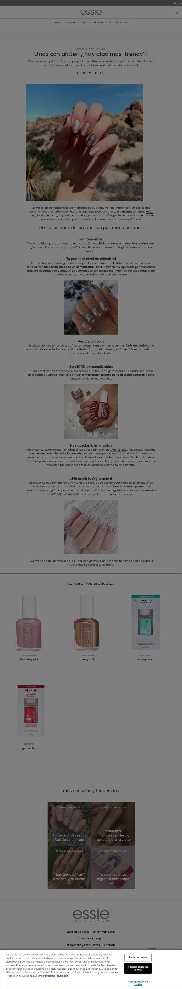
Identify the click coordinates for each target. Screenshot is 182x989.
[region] (91, 969)
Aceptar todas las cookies (138, 968)
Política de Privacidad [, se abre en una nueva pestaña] (55, 975)
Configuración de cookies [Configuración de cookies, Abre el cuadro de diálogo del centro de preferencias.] (138, 983)
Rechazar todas (138, 957)
